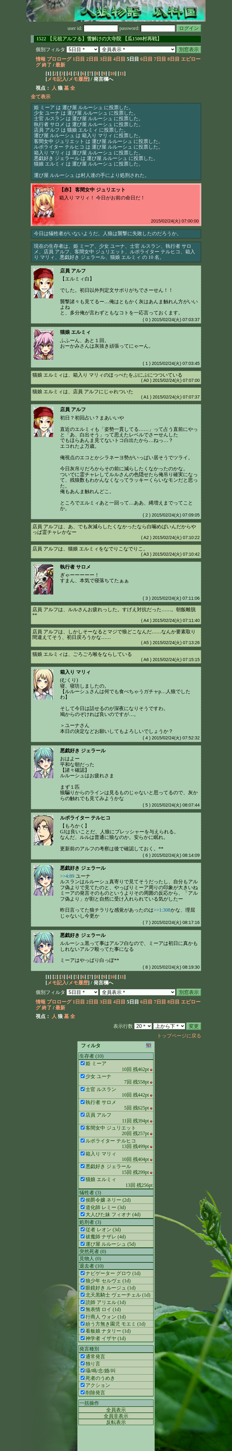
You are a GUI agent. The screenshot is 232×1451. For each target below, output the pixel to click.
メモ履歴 (78, 79)
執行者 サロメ (75, 567)
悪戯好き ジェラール (83, 750)
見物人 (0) (90, 1258)
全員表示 (116, 1409)
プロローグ (59, 59)
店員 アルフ (73, 270)
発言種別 (89, 1348)
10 (112, 73)
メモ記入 (57, 79)
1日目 (79, 59)
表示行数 (123, 1026)
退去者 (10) (91, 1266)
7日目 (160, 59)
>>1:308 (162, 910)
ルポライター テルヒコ (85, 817)
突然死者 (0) (92, 1251)
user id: (93, 28)
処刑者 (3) (90, 1222)
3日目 (106, 59)
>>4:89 (67, 876)
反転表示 (116, 1422)
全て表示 (40, 96)
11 (121, 73)
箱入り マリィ (75, 672)
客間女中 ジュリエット (100, 189)
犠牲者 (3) (90, 1192)
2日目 (92, 59)
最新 (60, 64)
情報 (41, 59)
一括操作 (89, 1403)
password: (147, 28)
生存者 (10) (91, 1056)
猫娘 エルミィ (75, 332)
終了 (47, 64)
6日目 (146, 59)
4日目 (119, 59)
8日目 (173, 59)
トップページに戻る (179, 1035)
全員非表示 (116, 1416)
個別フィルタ (50, 49)
